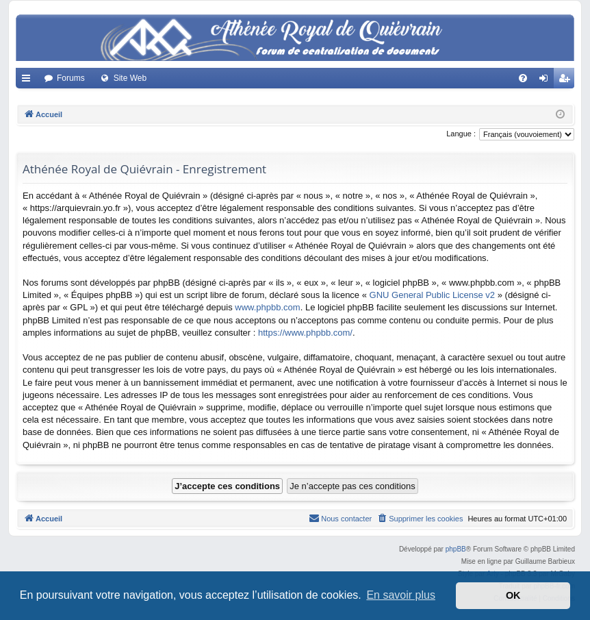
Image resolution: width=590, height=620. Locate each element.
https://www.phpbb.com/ (305, 332)
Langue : (461, 133)
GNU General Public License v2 (433, 295)
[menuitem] (523, 78)
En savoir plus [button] (400, 595)
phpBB (456, 549)
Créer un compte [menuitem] (567, 80)
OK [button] (513, 595)
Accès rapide (28, 80)
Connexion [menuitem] (546, 80)
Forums (71, 78)
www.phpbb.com (267, 307)
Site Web (130, 78)
